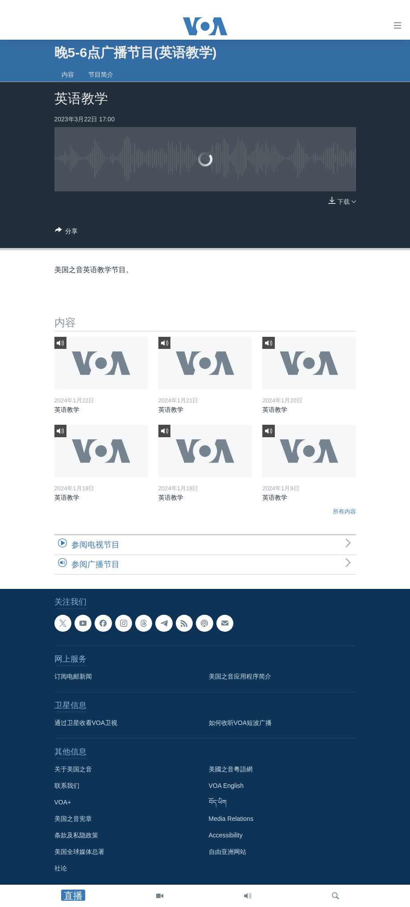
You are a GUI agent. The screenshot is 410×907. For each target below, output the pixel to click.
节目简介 (100, 74)
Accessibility (226, 835)
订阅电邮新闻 (73, 676)
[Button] (66, 232)
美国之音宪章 (73, 818)
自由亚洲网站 (227, 851)
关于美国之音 (73, 769)
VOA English (226, 785)
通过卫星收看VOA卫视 (86, 722)
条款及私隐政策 (76, 835)
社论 (60, 868)
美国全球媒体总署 (79, 851)
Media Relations (231, 818)
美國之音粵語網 (231, 769)
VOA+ (62, 802)
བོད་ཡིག (218, 802)
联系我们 (66, 785)
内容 (68, 74)
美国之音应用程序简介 (240, 676)
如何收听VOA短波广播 (240, 722)
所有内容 (344, 511)
